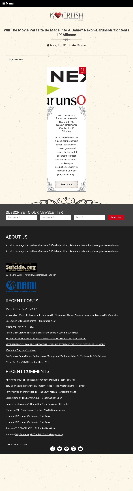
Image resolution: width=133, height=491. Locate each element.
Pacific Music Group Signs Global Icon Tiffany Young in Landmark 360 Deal (42, 332)
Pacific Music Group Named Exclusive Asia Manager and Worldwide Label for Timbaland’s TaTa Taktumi (56, 356)
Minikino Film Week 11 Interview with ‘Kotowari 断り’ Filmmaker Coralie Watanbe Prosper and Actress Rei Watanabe (62, 315)
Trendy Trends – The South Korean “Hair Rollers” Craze (49, 392)
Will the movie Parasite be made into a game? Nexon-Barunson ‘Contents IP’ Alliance (66, 123)
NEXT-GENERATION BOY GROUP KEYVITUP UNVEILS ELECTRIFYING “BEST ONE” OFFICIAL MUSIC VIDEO (55, 344)
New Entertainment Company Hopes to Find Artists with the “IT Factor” (51, 386)
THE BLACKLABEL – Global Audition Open (42, 398)
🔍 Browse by (16, 59)
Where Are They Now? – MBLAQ (21, 309)
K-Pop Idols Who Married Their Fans (32, 416)
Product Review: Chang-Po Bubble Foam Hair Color (50, 380)
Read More (66, 184)
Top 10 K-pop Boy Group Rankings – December (46, 404)
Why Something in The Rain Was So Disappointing (40, 410)
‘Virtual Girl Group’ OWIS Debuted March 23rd (27, 362)
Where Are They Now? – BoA (20, 327)
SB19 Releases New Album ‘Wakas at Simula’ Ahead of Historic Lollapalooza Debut (46, 338)
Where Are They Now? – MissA (21, 350)
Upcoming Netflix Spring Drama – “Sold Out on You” (31, 321)
